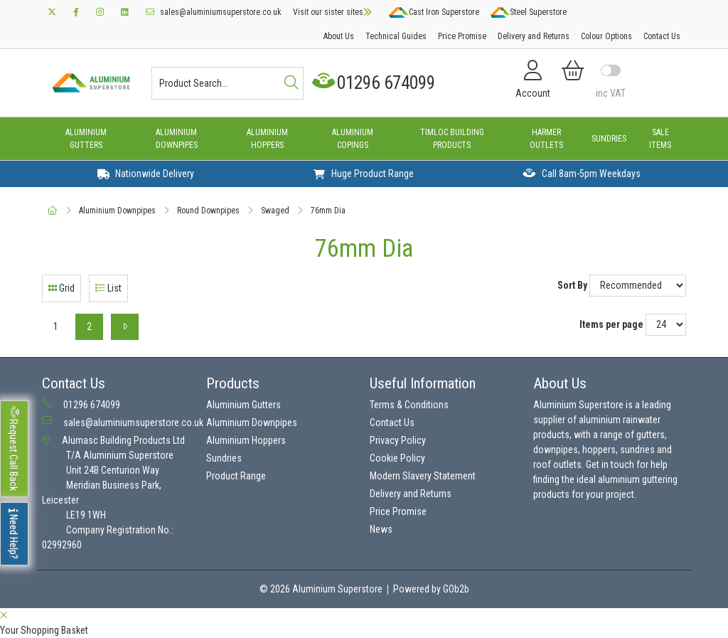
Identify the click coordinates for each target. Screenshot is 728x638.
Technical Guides (396, 36)
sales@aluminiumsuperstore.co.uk (214, 12)
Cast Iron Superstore (433, 12)
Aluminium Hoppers (267, 138)
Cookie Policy (397, 458)
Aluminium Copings (352, 138)
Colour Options (606, 36)
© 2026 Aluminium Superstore (320, 589)
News (381, 529)
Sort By (572, 285)
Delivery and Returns (533, 36)
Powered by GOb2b (431, 589)
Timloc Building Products (452, 138)
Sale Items (660, 138)
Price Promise (462, 36)
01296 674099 (375, 83)
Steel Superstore (529, 12)
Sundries (609, 139)
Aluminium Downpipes (177, 138)
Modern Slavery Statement (423, 476)
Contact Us (661, 36)
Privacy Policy (398, 440)
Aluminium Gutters (86, 138)
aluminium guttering (638, 479)
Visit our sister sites (332, 12)
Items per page (611, 324)
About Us (338, 36)
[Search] (291, 83)
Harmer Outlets (546, 138)
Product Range (236, 476)
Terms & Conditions (409, 404)
